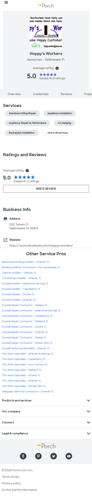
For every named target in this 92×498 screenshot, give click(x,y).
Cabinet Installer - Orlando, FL (19, 272)
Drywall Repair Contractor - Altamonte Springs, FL (31, 310)
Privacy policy (11, 483)
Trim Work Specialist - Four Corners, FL (25, 364)
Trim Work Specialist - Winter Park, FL (24, 386)
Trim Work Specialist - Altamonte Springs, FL (28, 353)
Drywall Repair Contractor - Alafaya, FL (24, 305)
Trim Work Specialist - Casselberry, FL (24, 359)
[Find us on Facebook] (23, 456)
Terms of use (10, 477)
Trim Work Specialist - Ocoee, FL (21, 375)
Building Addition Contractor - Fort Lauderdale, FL (31, 267)
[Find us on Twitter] (53, 456)
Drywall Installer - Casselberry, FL (21, 289)
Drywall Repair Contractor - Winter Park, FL (27, 343)
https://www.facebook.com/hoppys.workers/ (41, 245)
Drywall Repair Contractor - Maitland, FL (25, 321)
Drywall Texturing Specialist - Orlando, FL (26, 348)
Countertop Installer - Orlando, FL (21, 278)
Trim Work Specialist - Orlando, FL (21, 380)
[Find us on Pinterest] (38, 456)
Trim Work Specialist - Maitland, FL (22, 370)
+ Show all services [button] (57, 132)
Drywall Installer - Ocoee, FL (18, 294)
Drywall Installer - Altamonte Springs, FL (25, 283)
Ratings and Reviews (24, 155)
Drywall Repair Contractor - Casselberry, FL (27, 316)
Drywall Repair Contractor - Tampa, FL (24, 337)
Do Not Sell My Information (19, 490)
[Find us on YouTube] (69, 456)
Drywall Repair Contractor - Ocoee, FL (24, 326)
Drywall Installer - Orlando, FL (19, 299)
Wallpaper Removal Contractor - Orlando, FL (28, 391)
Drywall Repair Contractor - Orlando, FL (25, 332)
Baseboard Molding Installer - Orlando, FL (26, 262)
